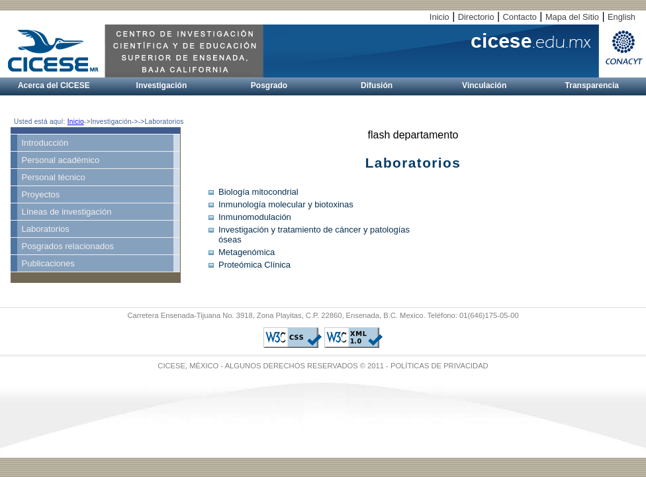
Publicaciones (48, 263)
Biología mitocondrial (258, 192)
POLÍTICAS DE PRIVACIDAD (439, 366)
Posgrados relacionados (68, 246)
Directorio (476, 17)
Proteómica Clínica (254, 265)
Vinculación (484, 85)
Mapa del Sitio (572, 17)
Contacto (520, 17)
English (621, 17)
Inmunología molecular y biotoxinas (285, 204)
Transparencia (592, 85)
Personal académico (61, 160)
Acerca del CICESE (54, 85)
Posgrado (269, 85)
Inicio (439, 17)
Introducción (45, 143)
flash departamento (413, 134)
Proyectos (41, 194)
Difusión (376, 85)
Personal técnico (53, 177)
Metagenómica (246, 252)
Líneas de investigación (67, 212)
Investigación (161, 85)
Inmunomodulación (254, 217)
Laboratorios (45, 229)
